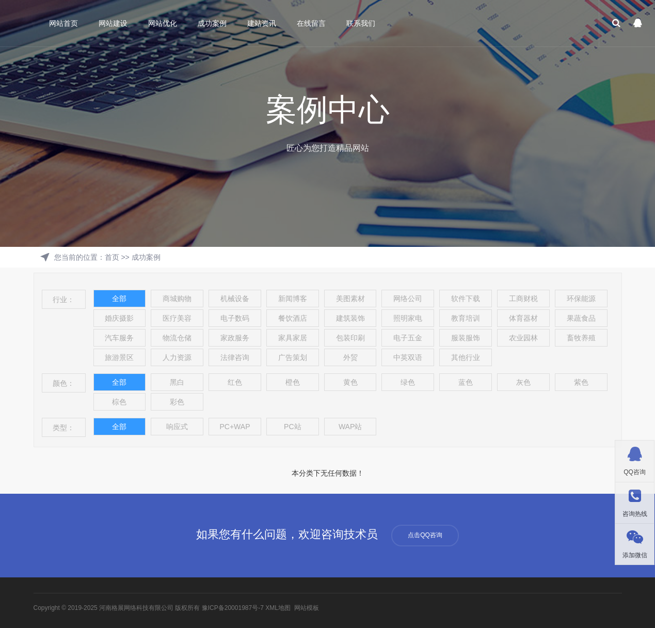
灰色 (523, 382)
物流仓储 (177, 338)
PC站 (292, 426)
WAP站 (350, 426)
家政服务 (234, 338)
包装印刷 (350, 338)
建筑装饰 (350, 318)
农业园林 (523, 338)
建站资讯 (261, 23)
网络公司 (407, 298)
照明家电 (407, 318)
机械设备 (234, 298)
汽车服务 (119, 338)
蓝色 (465, 382)
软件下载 (465, 298)
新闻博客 (292, 298)
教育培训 (465, 318)
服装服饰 (465, 338)
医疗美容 (177, 318)
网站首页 (63, 23)
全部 (119, 298)
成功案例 (212, 23)
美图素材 (350, 298)
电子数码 (234, 318)
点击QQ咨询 (425, 535)
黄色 (350, 382)
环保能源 (581, 298)
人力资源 (177, 357)
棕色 (119, 402)
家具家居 (292, 338)
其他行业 (465, 357)
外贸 (350, 357)
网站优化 (162, 23)
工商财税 (523, 298)
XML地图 (278, 607)
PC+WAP (234, 426)
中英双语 (407, 357)
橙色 (292, 382)
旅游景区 (119, 357)
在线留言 (311, 23)
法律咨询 (234, 357)
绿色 (408, 382)
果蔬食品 (581, 318)
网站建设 (113, 23)
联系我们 (360, 23)
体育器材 (523, 318)
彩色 (177, 402)
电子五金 (407, 338)
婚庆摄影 (119, 318)
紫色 (581, 382)
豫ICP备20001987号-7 (233, 607)
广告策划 (292, 357)
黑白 (177, 382)
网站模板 (306, 607)
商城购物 (177, 298)
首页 (112, 257)
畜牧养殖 (581, 338)
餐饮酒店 (292, 318)
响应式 (177, 426)
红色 (235, 382)
